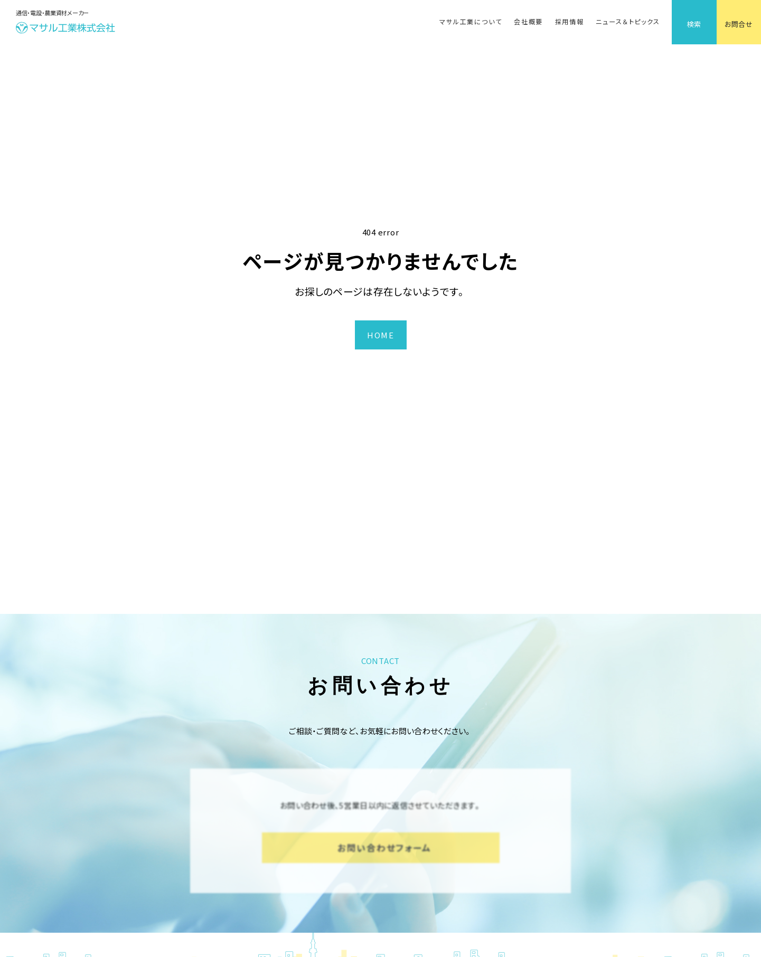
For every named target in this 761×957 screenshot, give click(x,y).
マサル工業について (470, 21)
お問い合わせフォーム (384, 847)
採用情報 (569, 21)
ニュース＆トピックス (628, 21)
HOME (380, 334)
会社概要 (528, 21)
